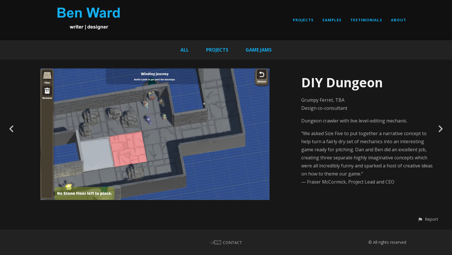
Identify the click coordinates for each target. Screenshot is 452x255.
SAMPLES (332, 19)
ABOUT (398, 19)
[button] (427, 219)
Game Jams (259, 50)
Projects (217, 50)
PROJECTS (303, 19)
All (184, 50)
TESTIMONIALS (366, 19)
